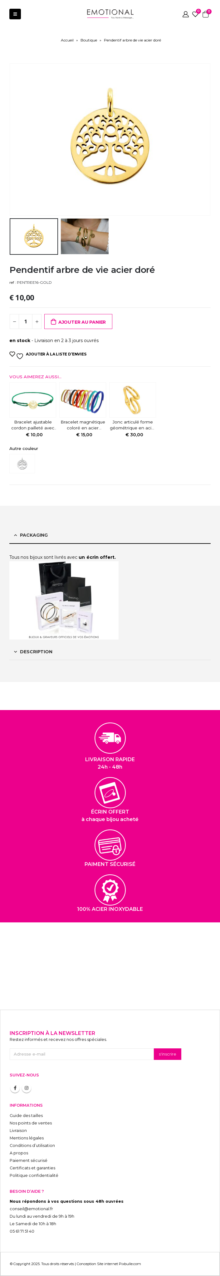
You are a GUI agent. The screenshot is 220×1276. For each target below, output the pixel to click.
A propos (19, 1153)
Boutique (89, 40)
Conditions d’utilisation (32, 1145)
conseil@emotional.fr (31, 1208)
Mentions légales (27, 1138)
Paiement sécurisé (28, 1160)
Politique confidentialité (34, 1175)
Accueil (67, 40)
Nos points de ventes (31, 1123)
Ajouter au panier (82, 322)
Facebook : (15, 1088)
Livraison (18, 1130)
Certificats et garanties (32, 1168)
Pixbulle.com (130, 1264)
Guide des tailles (26, 1115)
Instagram (26, 1088)
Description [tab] (36, 652)
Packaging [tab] (34, 535)
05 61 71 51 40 (22, 1231)
